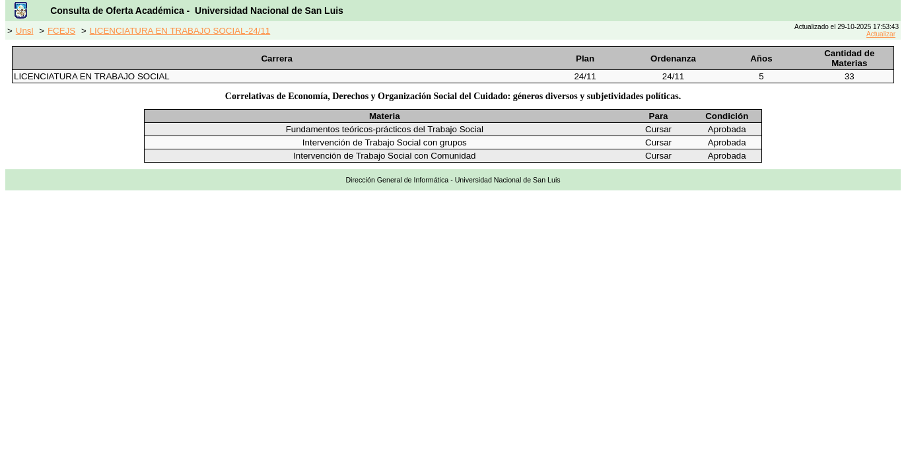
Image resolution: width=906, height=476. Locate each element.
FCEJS (61, 31)
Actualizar (880, 34)
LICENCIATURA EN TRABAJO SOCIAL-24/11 (180, 31)
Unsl (25, 31)
